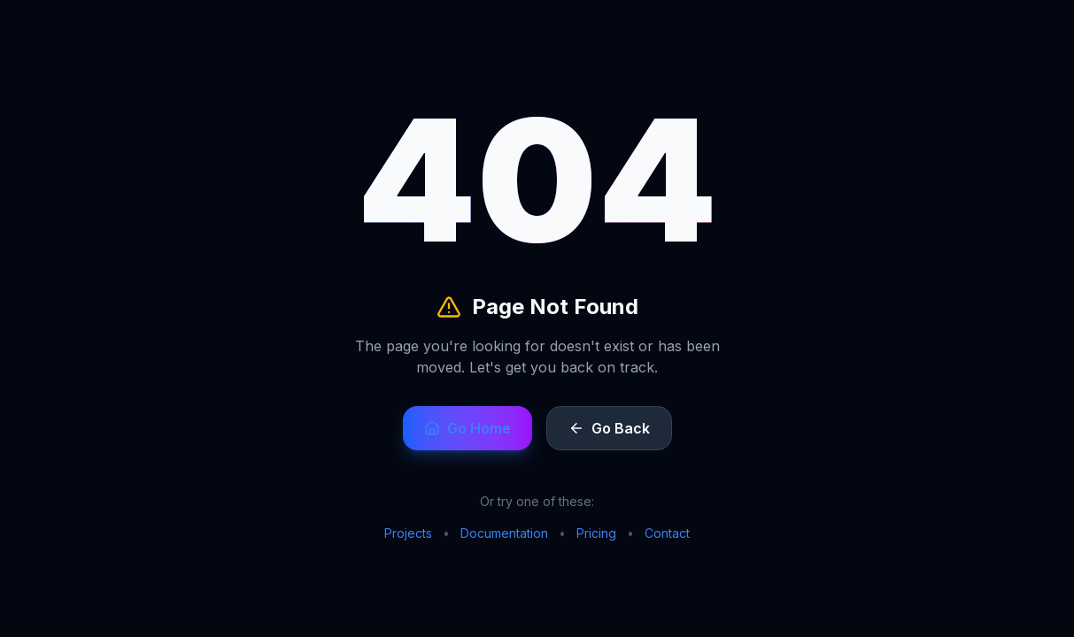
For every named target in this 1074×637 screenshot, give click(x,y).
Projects (408, 533)
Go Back (609, 428)
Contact (667, 533)
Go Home (467, 428)
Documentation (504, 533)
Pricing (596, 533)
